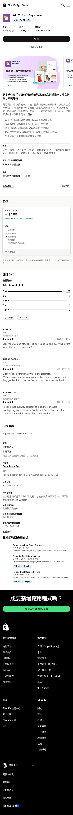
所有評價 (23, 317)
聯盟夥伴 (41, 737)
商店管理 (7, 681)
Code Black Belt (42, 30)
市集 (39, 652)
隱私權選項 (8, 805)
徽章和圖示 (8, 186)
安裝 (36, 39)
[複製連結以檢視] (10, 329)
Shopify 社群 (9, 720)
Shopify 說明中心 (12, 708)
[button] (36, 548)
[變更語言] (21, 765)
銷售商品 (7, 658)
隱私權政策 (8, 447)
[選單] (68, 5)
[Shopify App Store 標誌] (15, 5)
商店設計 (7, 670)
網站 (5, 470)
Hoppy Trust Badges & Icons (26, 572)
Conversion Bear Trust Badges (27, 545)
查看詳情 (7, 531)
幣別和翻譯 (43, 687)
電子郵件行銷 (44, 670)
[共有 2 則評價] (69, 309)
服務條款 (7, 782)
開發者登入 (8, 774)
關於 (39, 708)
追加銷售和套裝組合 (47, 664)
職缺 (39, 714)
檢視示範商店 (36, 47)
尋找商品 (7, 652)
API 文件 (7, 714)
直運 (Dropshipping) (48, 646)
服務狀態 (41, 749)
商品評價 (41, 658)
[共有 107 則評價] (68, 291)
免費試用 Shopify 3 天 (36, 608)
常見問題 (7, 451)
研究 (5, 726)
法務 (39, 743)
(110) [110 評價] (27, 30)
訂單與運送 (8, 664)
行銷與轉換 (8, 675)
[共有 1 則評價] (69, 300)
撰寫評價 (9, 317)
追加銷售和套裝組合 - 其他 (16, 175)
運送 (39, 681)
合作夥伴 (41, 731)
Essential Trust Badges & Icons (27, 556)
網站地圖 (7, 797)
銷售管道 (7, 646)
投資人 (40, 720)
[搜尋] (63, 5)
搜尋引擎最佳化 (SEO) (48, 675)
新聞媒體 (41, 726)
